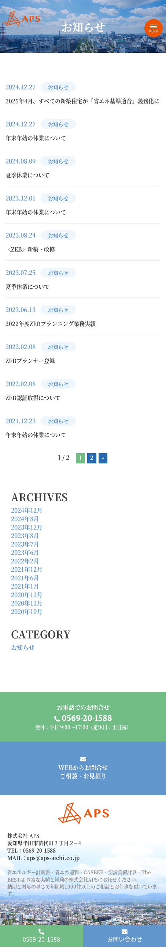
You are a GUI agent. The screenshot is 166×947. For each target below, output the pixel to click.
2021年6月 (25, 577)
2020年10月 (27, 611)
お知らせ (22, 647)
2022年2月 (25, 561)
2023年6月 (25, 552)
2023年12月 (27, 527)
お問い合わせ (124, 936)
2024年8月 (25, 518)
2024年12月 (27, 510)
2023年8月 (25, 535)
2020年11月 (27, 603)
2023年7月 (25, 544)
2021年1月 (25, 586)
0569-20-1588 (41, 936)
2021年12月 (27, 569)
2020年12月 (27, 594)
